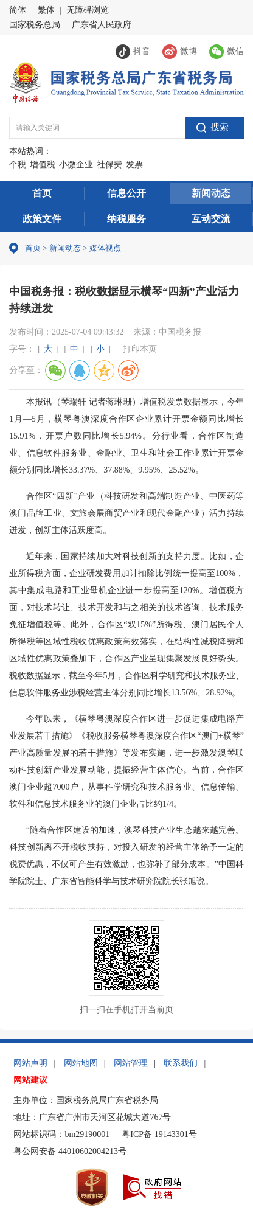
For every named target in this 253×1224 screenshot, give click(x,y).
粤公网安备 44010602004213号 (69, 1151)
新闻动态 (211, 193)
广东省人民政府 (101, 24)
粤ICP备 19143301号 (159, 1134)
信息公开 (126, 193)
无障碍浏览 (87, 10)
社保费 (109, 164)
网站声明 (30, 1063)
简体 (17, 10)
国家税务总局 (34, 24)
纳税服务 (126, 219)
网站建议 (30, 1080)
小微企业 (76, 164)
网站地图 (81, 1063)
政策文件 (42, 219)
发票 (134, 164)
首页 (42, 193)
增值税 (42, 164)
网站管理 (131, 1063)
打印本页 (140, 348)
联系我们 (181, 1063)
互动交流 (211, 219)
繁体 (46, 10)
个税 (17, 164)
